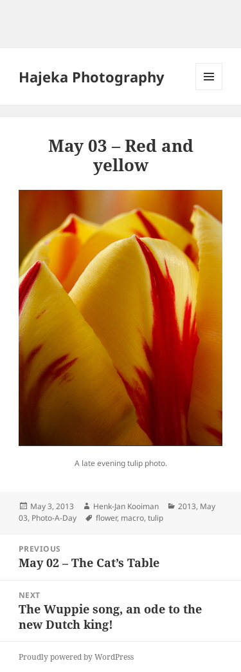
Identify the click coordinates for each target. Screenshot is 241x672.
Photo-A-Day (53, 517)
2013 (187, 506)
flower (106, 517)
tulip (155, 517)
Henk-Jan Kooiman (126, 506)
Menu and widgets (209, 89)
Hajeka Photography (92, 76)
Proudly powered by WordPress (76, 656)
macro (132, 517)
